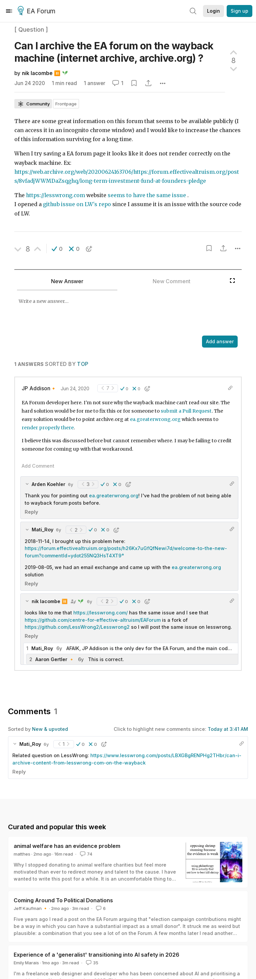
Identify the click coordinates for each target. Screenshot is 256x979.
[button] (57, 249)
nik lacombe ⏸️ (41, 73)
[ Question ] (31, 29)
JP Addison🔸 (39, 388)
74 (85, 854)
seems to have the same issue (147, 195)
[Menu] (9, 11)
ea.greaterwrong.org (155, 419)
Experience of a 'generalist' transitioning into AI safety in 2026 (96, 954)
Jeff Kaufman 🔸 (31, 908)
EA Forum (37, 11)
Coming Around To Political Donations (63, 900)
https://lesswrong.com (55, 195)
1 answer (94, 83)
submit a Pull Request (186, 411)
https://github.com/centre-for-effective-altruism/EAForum (93, 620)
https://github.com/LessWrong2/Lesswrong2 (77, 627)
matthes (22, 854)
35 (91, 963)
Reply (31, 512)
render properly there (48, 428)
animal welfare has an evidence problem (67, 846)
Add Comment (38, 466)
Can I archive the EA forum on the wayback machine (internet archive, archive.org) (113, 52)
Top (82, 364)
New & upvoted (50, 729)
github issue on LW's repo (77, 204)
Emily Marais (26, 962)
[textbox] (120, 313)
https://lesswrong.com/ (100, 612)
